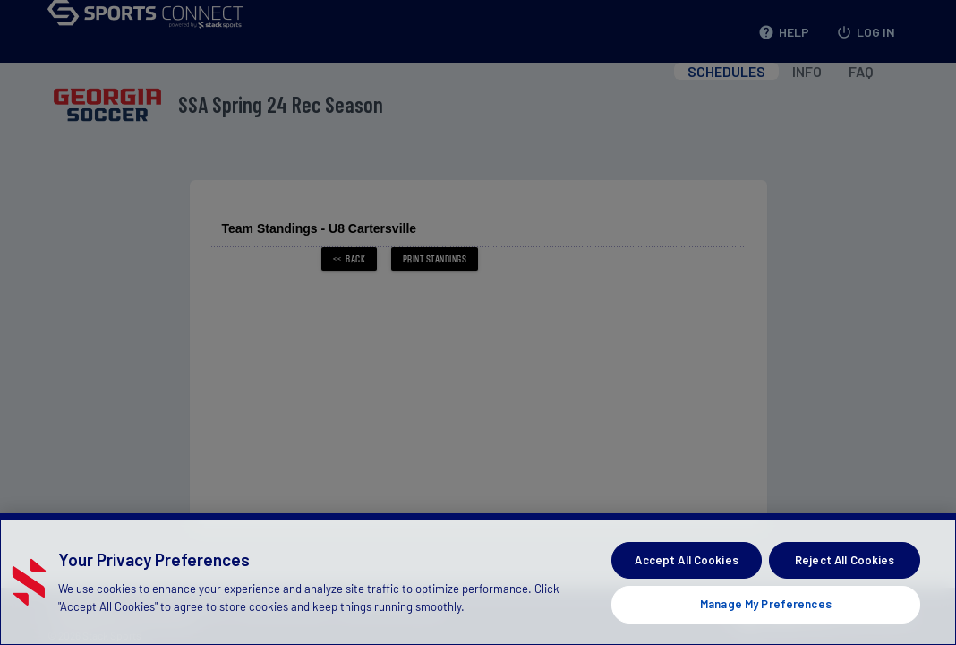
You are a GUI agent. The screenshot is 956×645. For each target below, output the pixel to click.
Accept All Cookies (686, 560)
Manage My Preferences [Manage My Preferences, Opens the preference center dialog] (766, 604)
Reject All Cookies (844, 560)
